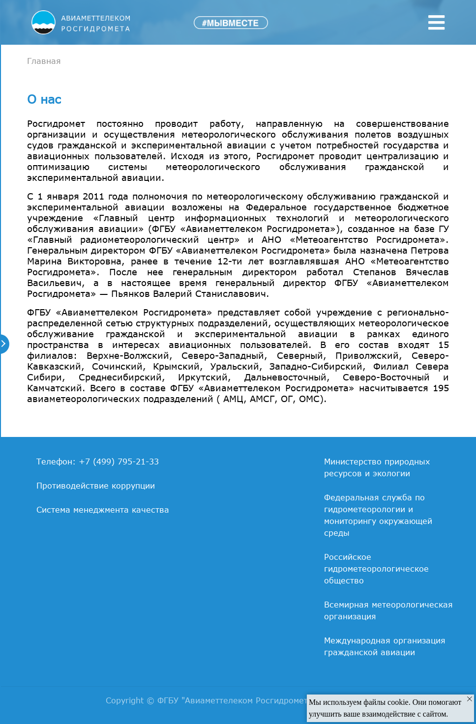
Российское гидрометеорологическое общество (376, 568)
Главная (44, 61)
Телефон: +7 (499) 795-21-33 (97, 461)
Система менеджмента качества (102, 509)
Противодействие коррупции (95, 485)
